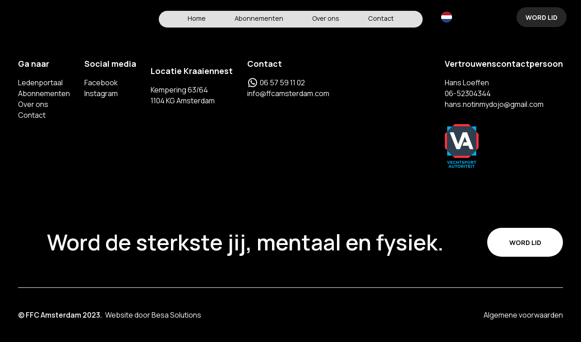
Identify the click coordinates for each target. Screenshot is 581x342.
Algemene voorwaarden (523, 315)
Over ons (325, 18)
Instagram (101, 93)
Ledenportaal (40, 83)
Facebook (101, 83)
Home (197, 18)
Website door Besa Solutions (153, 315)
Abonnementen (259, 18)
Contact (381, 18)
